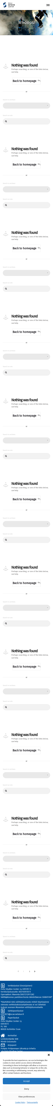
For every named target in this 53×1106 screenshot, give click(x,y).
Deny (26, 1089)
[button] (48, 1054)
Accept (26, 1081)
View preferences (26, 1096)
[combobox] (26, 106)
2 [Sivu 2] (29, 971)
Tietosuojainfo (32, 1102)
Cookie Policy (20, 1102)
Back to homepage (26, 81)
